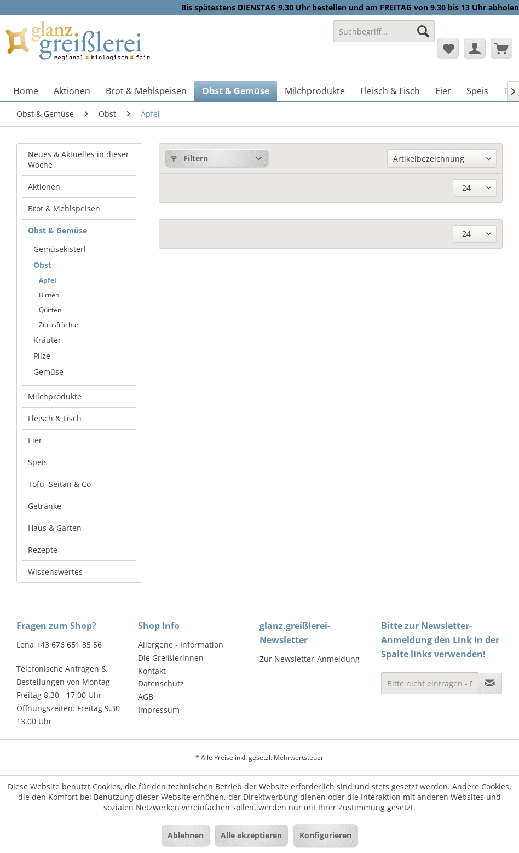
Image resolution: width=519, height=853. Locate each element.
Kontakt (152, 671)
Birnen (49, 295)
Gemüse (48, 372)
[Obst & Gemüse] (235, 91)
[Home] (25, 91)
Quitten (50, 309)
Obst (42, 265)
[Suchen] (423, 31)
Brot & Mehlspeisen (64, 208)
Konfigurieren (325, 835)
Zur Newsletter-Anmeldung (310, 659)
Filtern (189, 158)
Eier (35, 440)
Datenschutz (161, 683)
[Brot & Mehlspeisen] (146, 91)
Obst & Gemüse (57, 230)
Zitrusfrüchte (58, 324)
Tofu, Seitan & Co (59, 484)
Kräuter (47, 340)
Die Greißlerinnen (171, 657)
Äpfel (47, 280)
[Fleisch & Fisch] (390, 91)
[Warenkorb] (501, 48)
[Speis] (477, 91)
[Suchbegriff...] (384, 31)
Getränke (44, 506)
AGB (145, 696)
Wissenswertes (55, 571)
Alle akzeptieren (251, 835)
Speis (38, 462)
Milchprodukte (55, 396)
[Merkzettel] (448, 48)
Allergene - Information (180, 644)
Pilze (41, 356)
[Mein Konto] (475, 48)
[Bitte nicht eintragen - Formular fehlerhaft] (429, 683)
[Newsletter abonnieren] (490, 683)
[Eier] (443, 91)
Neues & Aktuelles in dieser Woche (78, 159)
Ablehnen (186, 835)
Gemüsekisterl (59, 249)
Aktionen (44, 186)
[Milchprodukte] (315, 91)
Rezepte (42, 550)
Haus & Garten (55, 528)
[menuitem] (384, 36)
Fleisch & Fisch (55, 418)
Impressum (159, 710)
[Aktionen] (72, 91)
